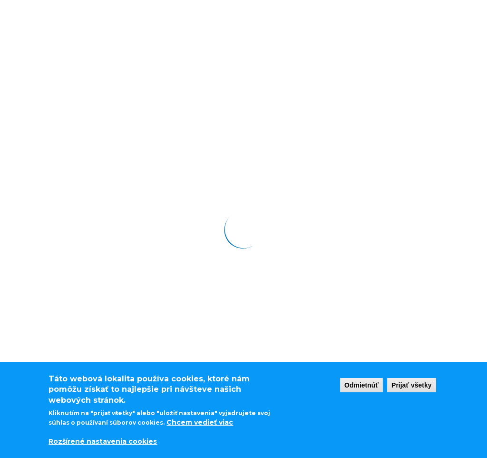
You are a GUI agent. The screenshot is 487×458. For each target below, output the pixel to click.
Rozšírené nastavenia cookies (103, 441)
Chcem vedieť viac (199, 422)
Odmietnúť (361, 385)
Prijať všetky (411, 385)
